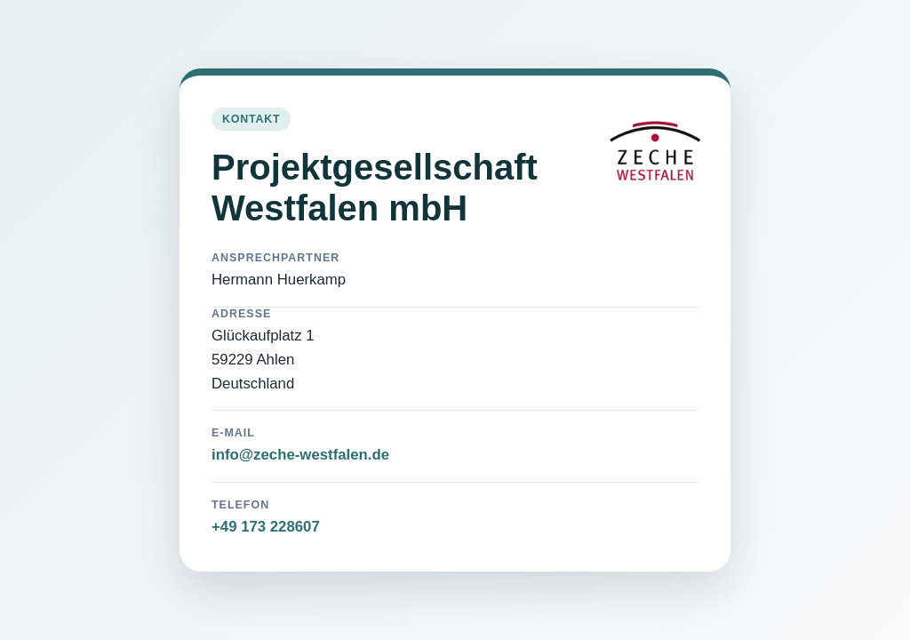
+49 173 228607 (266, 526)
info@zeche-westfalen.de (300, 454)
